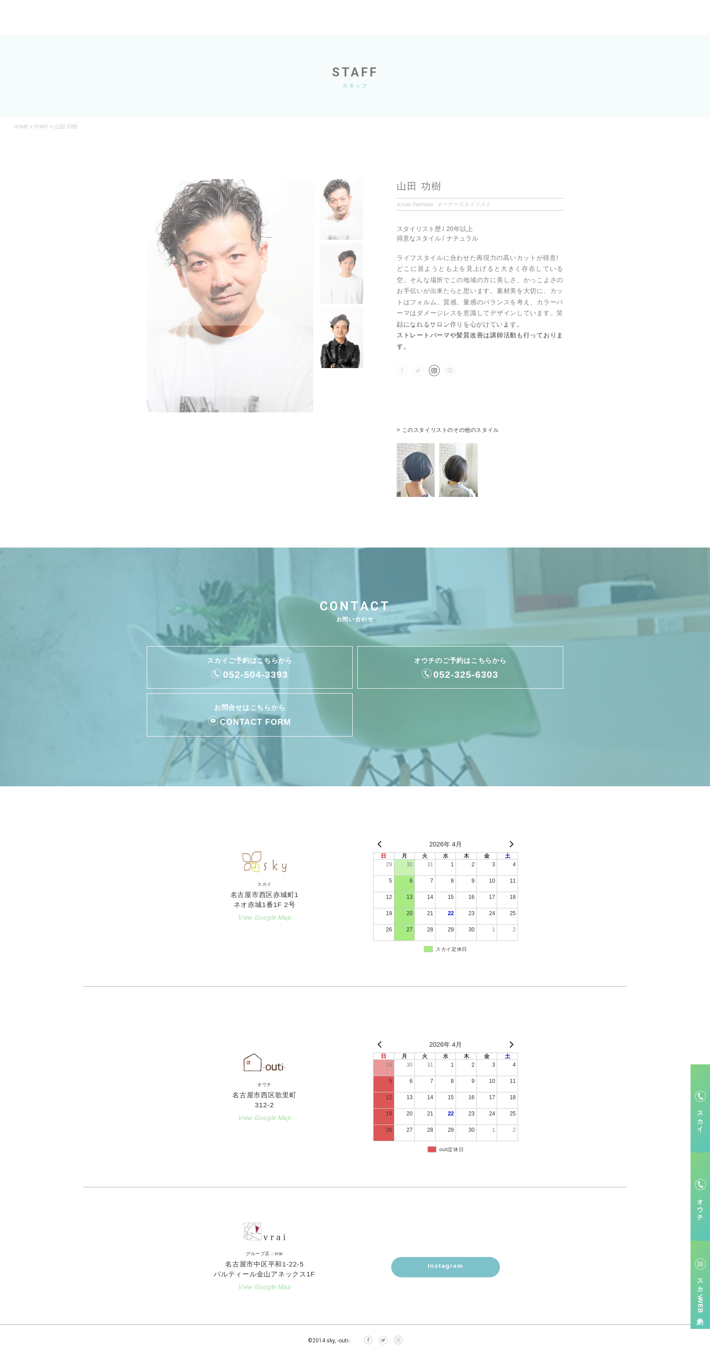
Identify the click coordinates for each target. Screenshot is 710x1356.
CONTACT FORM (255, 721)
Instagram (445, 1267)
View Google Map (264, 917)
